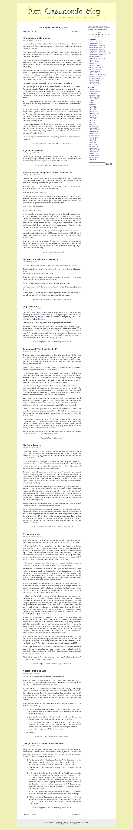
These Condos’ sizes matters (33, 210)
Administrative (94, 42)
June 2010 (93, 102)
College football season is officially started (43, 744)
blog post (37, 451)
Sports (44, 165)
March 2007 (93, 124)
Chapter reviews (95, 56)
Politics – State (94, 69)
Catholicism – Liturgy (96, 45)
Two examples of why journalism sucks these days (47, 172)
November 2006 (94, 131)
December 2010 (94, 95)
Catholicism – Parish (96, 49)
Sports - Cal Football (53, 299)
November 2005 (94, 152)
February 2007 (94, 126)
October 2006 (94, 133)
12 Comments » (67, 143)
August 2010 (94, 99)
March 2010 (93, 108)
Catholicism (42, 143)
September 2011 (95, 91)
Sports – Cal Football (96, 76)
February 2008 (94, 113)
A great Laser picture (33, 150)
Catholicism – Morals (96, 47)
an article (38, 44)
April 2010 (93, 106)
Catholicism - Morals (54, 143)
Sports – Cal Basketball (97, 74)
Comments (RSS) (72, 824)
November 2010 (94, 97)
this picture (36, 161)
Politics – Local (94, 65)
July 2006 (93, 139)
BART (77, 557)
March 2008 (93, 111)
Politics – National (95, 67)
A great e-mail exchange (34, 671)
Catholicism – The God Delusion (99, 53)
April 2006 (93, 142)
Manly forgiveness (32, 445)
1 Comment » (58, 438)
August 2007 (94, 115)
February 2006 (94, 146)
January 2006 (94, 148)
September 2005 (95, 155)
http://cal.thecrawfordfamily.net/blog (41, 764)
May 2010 (93, 104)
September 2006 (95, 135)
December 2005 (94, 150)
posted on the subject (65, 124)
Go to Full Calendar (100, 37)
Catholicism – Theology (97, 54)
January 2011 (94, 93)
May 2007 (93, 121)
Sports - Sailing (52, 165)
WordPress (86, 822)
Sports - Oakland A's (53, 664)
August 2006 (94, 137)
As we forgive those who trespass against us (99, 27)
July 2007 (93, 117)
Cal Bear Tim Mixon (38, 319)
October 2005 (94, 153)
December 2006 (94, 130)
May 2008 (93, 110)
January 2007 (94, 128)
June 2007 (93, 119)
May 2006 (93, 141)
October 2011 (94, 89)
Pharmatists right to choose (36, 38)
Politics (50, 252)
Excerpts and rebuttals (96, 58)
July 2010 (93, 100)
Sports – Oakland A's (96, 78)
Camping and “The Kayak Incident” (40, 349)
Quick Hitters (94, 71)
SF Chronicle (54, 178)
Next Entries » (76, 31)
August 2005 (94, 157)
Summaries (93, 82)
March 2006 (93, 144)
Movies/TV (93, 62)
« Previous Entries (29, 31)
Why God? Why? (31, 306)
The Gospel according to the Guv (34, 192)
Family (50, 438)
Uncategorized (94, 84)
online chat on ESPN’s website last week (64, 265)
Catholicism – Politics (96, 51)
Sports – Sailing (94, 80)
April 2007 (93, 122)
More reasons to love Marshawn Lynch (41, 259)
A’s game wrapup (31, 534)
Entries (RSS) (60, 824)
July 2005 (93, 159)
